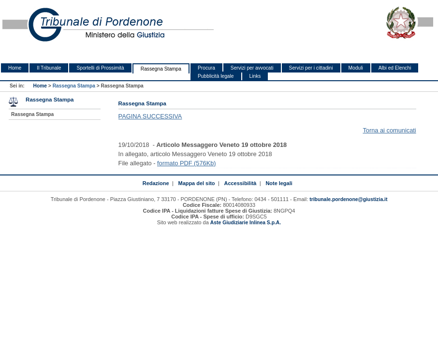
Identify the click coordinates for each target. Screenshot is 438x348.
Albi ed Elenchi (395, 68)
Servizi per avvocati (252, 68)
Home (14, 68)
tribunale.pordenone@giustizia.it (348, 199)
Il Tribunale (49, 68)
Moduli (356, 68)
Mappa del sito (196, 183)
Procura (206, 68)
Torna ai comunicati (389, 130)
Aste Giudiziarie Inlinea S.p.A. (245, 222)
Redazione (156, 183)
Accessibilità (240, 183)
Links (255, 76)
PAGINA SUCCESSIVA (150, 116)
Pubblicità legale (216, 76)
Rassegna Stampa (161, 69)
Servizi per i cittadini (311, 68)
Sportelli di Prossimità (100, 68)
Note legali (278, 183)
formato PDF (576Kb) (186, 163)
